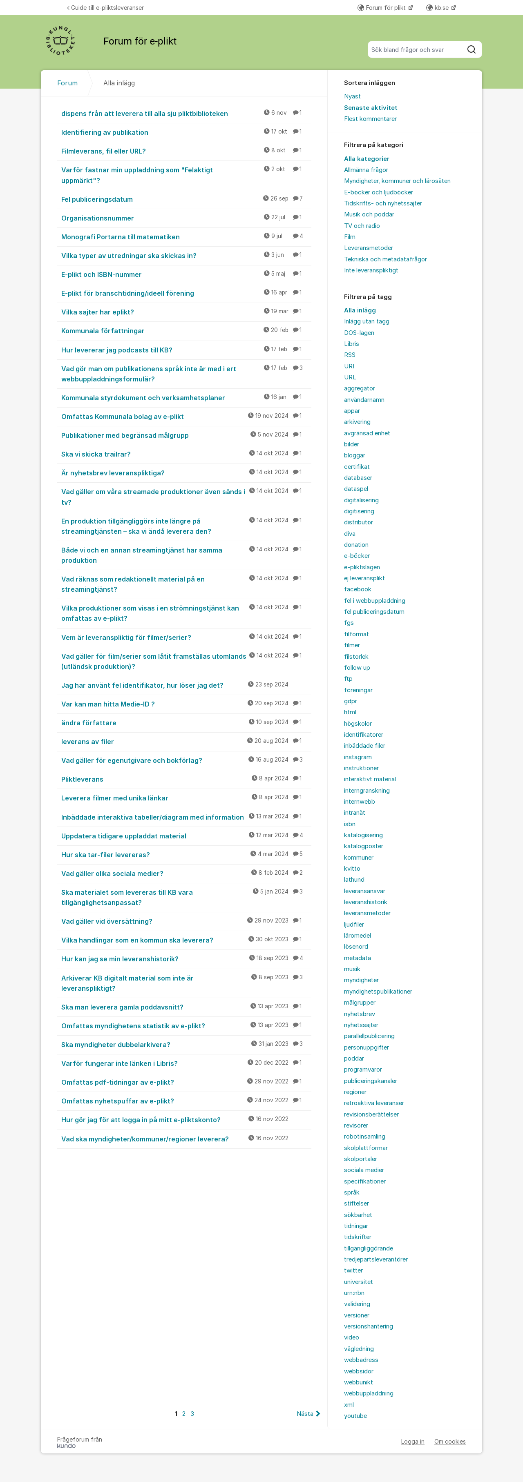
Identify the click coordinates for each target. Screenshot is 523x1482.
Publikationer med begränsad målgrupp (186, 434)
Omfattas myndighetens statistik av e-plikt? (186, 1025)
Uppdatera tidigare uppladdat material (186, 835)
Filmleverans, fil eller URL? (186, 150)
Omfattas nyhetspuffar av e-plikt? (186, 1100)
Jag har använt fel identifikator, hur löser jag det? (186, 684)
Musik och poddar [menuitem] (369, 214)
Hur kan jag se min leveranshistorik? (186, 958)
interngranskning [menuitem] (367, 790)
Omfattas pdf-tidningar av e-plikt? (186, 1081)
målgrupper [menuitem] (359, 1002)
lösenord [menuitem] (356, 946)
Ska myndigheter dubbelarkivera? (186, 1044)
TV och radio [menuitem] (362, 226)
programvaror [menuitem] (363, 1069)
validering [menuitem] (357, 1304)
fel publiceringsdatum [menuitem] (374, 611)
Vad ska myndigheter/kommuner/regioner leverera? (186, 1138)
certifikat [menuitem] (357, 466)
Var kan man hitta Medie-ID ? (186, 703)
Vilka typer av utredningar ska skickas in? (186, 255)
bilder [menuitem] (351, 444)
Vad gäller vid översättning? (186, 920)
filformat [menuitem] (356, 634)
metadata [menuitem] (357, 958)
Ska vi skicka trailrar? (186, 453)
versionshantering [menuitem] (368, 1326)
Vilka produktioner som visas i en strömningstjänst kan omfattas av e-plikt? (186, 612)
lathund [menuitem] (354, 879)
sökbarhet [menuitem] (358, 1215)
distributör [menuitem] (358, 522)
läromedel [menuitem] (357, 935)
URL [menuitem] (350, 377)
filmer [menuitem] (352, 645)
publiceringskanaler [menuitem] (370, 1081)
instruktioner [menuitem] (361, 768)
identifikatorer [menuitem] (363, 734)
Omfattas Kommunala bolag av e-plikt (186, 416)
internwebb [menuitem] (359, 801)
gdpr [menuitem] (350, 701)
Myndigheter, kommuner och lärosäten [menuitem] (397, 181)
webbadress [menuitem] (361, 1360)
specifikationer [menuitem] (365, 1181)
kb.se (438, 7)
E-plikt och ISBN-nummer (186, 274)
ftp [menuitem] (348, 678)
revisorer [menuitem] (356, 1125)
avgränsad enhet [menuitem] (367, 433)
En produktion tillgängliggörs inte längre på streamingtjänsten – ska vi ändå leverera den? (186, 525)
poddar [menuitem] (354, 1058)
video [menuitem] (351, 1337)
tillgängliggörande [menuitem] (368, 1248)
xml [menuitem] (349, 1404)
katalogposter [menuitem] (363, 846)
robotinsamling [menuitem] (364, 1136)
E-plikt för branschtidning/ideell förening (186, 292)
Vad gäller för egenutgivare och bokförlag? (186, 759)
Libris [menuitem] (351, 344)
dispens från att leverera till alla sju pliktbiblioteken (186, 113)
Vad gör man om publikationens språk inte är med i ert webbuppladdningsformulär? (186, 373)
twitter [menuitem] (353, 1270)
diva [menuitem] (349, 533)
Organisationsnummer (186, 217)
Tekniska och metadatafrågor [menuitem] (385, 259)
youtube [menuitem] (355, 1416)
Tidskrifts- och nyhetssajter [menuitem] (383, 203)
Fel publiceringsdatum (186, 198)
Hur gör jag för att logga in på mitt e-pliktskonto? (186, 1119)
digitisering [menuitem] (359, 511)
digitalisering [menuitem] (361, 500)
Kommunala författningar (186, 330)
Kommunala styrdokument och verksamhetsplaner (186, 397)
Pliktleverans (186, 778)
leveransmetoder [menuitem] (367, 913)
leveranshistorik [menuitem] (365, 902)
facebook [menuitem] (357, 589)
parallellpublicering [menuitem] (369, 1036)
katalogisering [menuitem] (363, 835)
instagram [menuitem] (358, 757)
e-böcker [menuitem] (357, 555)
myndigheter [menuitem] (361, 980)
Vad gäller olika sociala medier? (186, 873)
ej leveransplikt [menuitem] (364, 578)
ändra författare (186, 722)
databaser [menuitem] (358, 477)
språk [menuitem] (352, 1192)
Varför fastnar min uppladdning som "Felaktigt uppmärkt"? (186, 174)
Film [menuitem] (349, 237)
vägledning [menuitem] (359, 1349)
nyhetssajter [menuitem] (361, 1025)
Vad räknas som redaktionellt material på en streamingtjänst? (186, 583)
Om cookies (450, 1441)
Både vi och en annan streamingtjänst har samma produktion (186, 554)
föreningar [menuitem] (358, 690)
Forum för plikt (382, 7)
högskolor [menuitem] (358, 723)
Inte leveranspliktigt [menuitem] (371, 270)
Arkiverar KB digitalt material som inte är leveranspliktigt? (186, 982)
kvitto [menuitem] (352, 868)
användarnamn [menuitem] (364, 399)
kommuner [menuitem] (358, 857)
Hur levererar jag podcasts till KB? (186, 349)
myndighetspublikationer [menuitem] (378, 991)
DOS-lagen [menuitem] (359, 333)
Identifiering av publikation (186, 131)
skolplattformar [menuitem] (366, 1148)
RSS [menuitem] (349, 355)
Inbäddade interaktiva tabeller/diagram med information (186, 816)
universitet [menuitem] (358, 1282)
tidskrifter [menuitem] (357, 1237)
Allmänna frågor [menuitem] (366, 170)
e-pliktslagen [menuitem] (362, 567)
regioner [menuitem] (355, 1092)
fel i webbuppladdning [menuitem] (374, 600)
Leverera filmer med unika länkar (186, 797)
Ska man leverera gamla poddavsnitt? (186, 1006)
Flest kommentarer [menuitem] (370, 119)
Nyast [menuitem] (352, 96)
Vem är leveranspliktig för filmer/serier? (186, 637)
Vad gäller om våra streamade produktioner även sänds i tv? (186, 496)
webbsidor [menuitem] (358, 1371)
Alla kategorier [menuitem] (366, 159)
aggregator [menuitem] (359, 388)
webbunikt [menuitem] (358, 1382)
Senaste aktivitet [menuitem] (371, 107)
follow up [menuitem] (357, 667)
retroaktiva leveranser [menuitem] (374, 1103)
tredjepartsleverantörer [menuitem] (376, 1259)
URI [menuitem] (349, 366)
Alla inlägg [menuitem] (360, 310)
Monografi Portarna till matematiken (186, 236)
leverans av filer (186, 741)
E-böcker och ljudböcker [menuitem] (378, 192)
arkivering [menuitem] (357, 422)
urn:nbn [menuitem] (354, 1293)
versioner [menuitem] (356, 1315)
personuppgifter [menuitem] (366, 1047)
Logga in (413, 1441)
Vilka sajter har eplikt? (186, 311)
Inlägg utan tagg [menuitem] (366, 321)
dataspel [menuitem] (356, 489)
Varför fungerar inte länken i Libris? (186, 1063)
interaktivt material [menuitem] (370, 779)
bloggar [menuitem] (354, 455)
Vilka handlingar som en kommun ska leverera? (186, 939)
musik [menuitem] (352, 969)
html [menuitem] (350, 712)
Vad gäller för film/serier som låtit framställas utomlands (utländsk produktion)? (186, 661)
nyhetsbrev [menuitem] (359, 1014)
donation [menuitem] (356, 544)
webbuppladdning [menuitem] (368, 1393)
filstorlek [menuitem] (356, 656)
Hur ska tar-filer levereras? (186, 854)
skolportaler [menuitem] (360, 1159)
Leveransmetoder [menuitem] (368, 248)
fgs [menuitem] (349, 622)
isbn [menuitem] (349, 824)
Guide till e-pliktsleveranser (105, 7)
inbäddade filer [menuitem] (364, 745)
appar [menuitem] (352, 411)
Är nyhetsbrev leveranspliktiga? (186, 472)
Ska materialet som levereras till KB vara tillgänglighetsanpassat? (186, 897)
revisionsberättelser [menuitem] (371, 1114)
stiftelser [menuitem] (356, 1203)
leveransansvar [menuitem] (364, 891)
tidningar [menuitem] (356, 1226)
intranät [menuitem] (354, 812)
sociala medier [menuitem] (364, 1170)
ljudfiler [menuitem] (354, 924)
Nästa (305, 1413)
